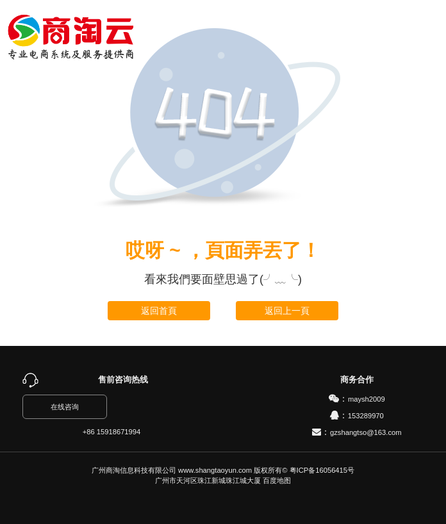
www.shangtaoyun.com (215, 470)
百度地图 (277, 480)
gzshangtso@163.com (366, 432)
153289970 (366, 416)
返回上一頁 (287, 311)
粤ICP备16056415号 (322, 470)
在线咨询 (65, 407)
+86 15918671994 (112, 432)
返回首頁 (159, 311)
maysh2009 (366, 399)
